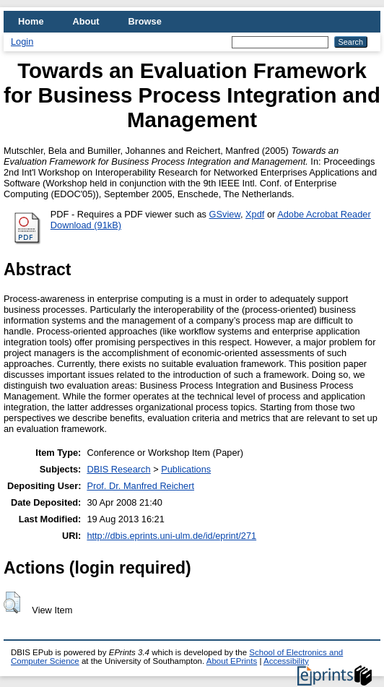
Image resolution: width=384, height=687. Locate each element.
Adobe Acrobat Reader (323, 214)
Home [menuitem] (31, 21)
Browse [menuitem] (145, 21)
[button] (12, 602)
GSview (224, 214)
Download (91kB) (86, 225)
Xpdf (254, 214)
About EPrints (231, 661)
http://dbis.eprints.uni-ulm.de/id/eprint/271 (171, 535)
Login (22, 41)
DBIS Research (118, 469)
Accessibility (286, 661)
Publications (186, 469)
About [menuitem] (86, 21)
